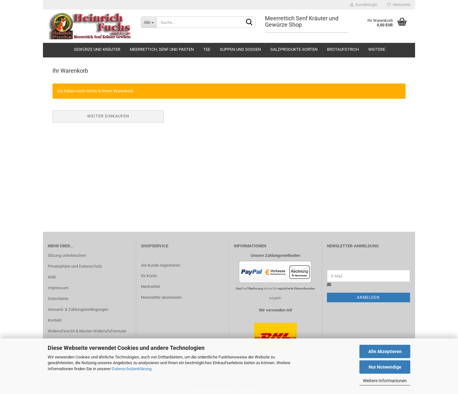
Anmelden (368, 297)
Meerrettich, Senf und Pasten (162, 49)
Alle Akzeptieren (385, 351)
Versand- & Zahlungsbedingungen (78, 309)
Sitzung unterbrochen (67, 255)
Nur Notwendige (385, 367)
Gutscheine (58, 298)
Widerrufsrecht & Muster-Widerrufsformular (87, 331)
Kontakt (55, 320)
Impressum (58, 287)
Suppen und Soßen (240, 49)
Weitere (376, 49)
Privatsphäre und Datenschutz (75, 266)
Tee (206, 49)
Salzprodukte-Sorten (293, 49)
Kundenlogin (364, 5)
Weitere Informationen (385, 380)
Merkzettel (398, 5)
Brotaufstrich (343, 49)
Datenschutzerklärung (131, 368)
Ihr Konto (149, 275)
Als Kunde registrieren (160, 265)
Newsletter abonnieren (161, 297)
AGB (52, 277)
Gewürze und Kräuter (97, 49)
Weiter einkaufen (108, 116)
